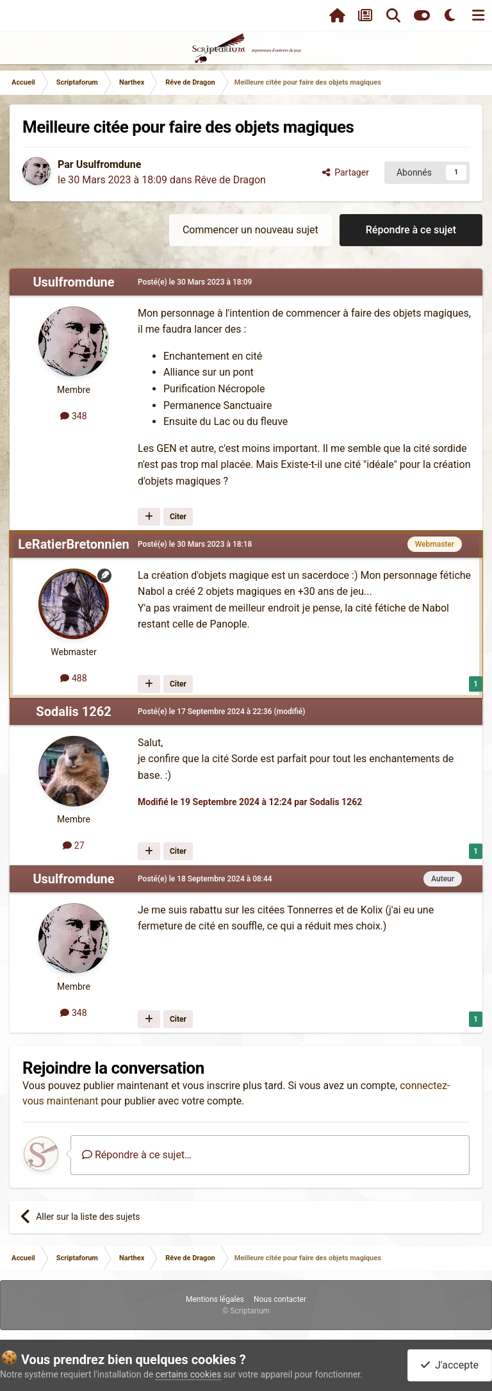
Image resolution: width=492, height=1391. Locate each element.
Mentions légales (215, 1299)
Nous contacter (280, 1299)
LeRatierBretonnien (73, 544)
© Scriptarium (246, 1310)
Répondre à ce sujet (411, 230)
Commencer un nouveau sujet (250, 230)
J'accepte (450, 1365)
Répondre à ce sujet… (137, 1155)
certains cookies (188, 1374)
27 (73, 845)
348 (73, 416)
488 (73, 678)
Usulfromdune (109, 164)
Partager (345, 172)
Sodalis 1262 (73, 711)
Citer (178, 516)
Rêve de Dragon (230, 180)
